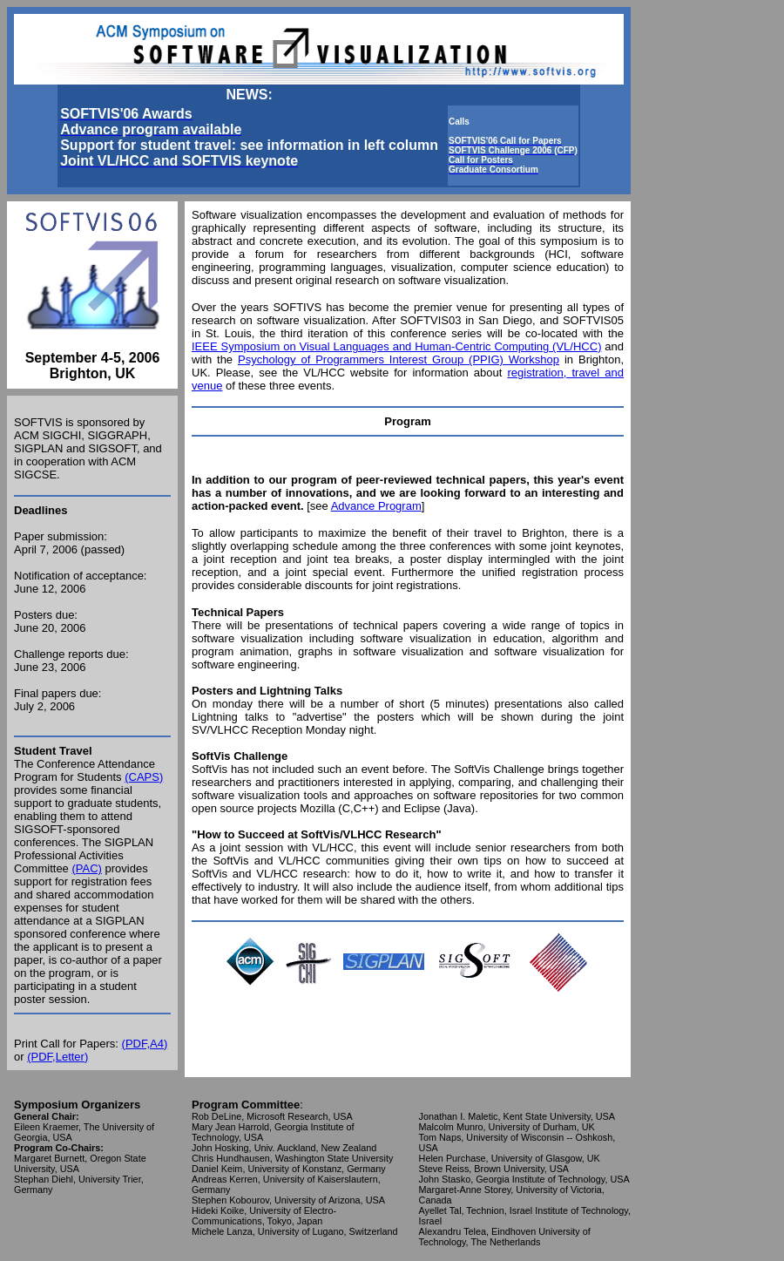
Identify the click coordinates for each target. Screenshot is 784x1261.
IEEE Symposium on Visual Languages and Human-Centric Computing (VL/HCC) (396, 346)
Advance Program (376, 505)
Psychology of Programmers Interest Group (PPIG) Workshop (398, 359)
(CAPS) (144, 776)
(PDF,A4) (145, 1043)
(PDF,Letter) (57, 1056)
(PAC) (86, 868)
